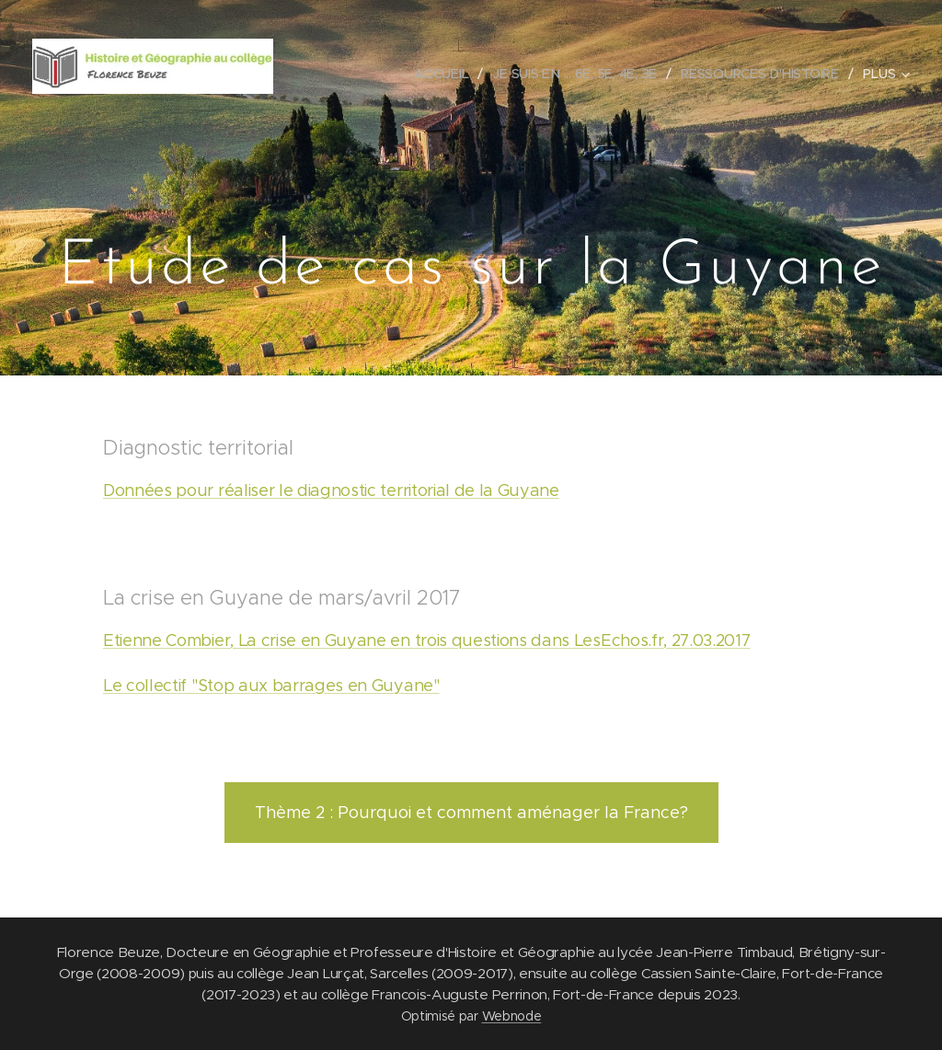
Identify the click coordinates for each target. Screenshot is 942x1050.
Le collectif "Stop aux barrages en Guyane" (271, 685)
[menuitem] (445, 74)
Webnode (512, 1016)
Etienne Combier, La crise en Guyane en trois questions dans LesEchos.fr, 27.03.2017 (426, 640)
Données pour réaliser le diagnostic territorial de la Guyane (331, 490)
